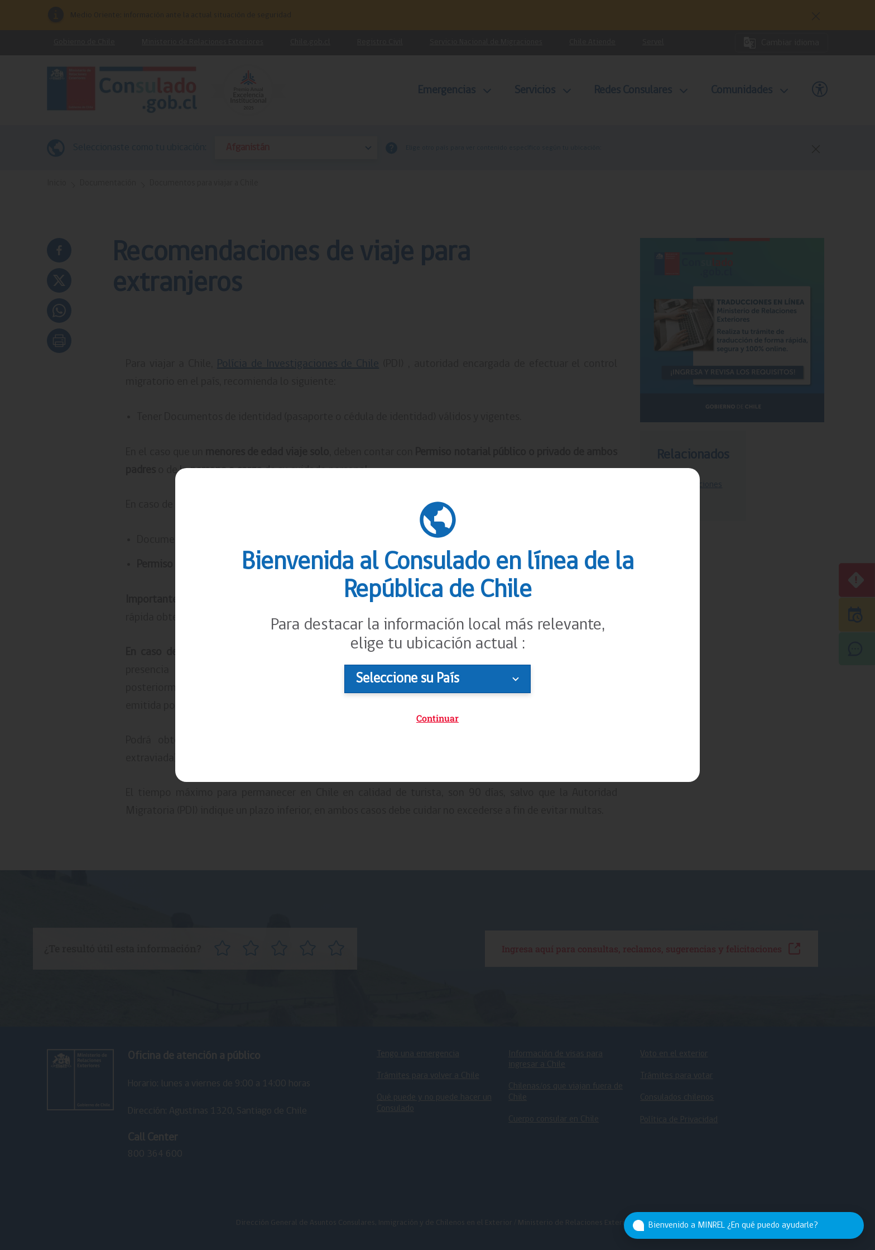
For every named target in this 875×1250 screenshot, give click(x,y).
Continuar (437, 718)
